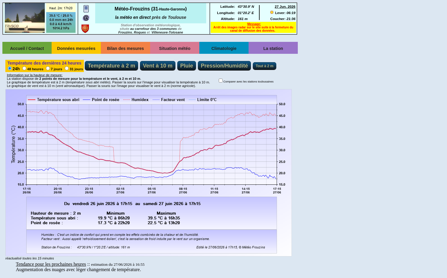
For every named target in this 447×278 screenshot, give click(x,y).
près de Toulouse (169, 17)
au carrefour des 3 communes (153, 28)
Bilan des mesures (125, 48)
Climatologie (223, 48)
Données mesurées (76, 48)
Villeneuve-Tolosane (167, 32)
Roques (140, 32)
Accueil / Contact (27, 48)
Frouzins (125, 32)
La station (273, 48)
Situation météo (174, 48)
